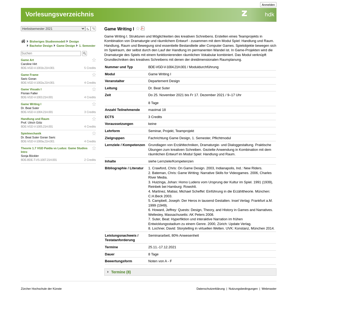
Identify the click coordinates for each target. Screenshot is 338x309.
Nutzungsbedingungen (243, 288)
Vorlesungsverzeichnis (59, 14)
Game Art (28, 60)
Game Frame (30, 74)
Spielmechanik (31, 133)
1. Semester (87, 45)
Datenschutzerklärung (210, 288)
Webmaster (269, 288)
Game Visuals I (31, 89)
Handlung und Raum (35, 118)
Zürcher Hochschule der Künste (41, 288)
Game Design (66, 45)
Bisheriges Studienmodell (47, 41)
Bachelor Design (41, 45)
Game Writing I (31, 104)
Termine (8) (121, 272)
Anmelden (268, 4)
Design (74, 41)
